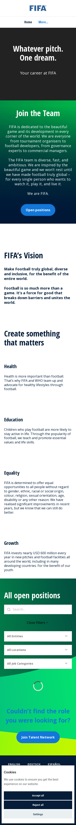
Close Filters (38, 622)
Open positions (38, 210)
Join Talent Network (38, 737)
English (14, 764)
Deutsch (34, 764)
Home (28, 22)
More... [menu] (43, 22)
